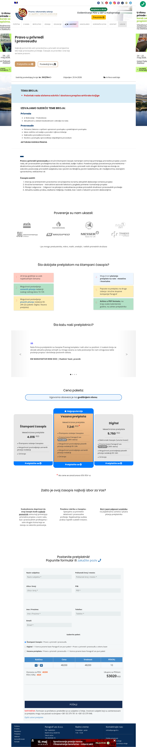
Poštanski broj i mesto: (85, 572)
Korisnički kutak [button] (99, 24)
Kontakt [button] (113, 24)
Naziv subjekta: (33, 572)
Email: (29, 620)
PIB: (77, 586)
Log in (122, 24)
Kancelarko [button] (84, 24)
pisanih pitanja (27, 302)
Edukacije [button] (57, 24)
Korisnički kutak (19, 739)
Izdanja (47, 24)
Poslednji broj (48, 64)
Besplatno (37, 24)
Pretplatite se (25, 64)
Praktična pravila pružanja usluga (117, 743)
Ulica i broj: (31, 586)
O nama (26, 24)
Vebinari (17, 737)
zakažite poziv (89, 560)
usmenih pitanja (27, 289)
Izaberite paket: (73, 634)
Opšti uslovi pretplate (34, 717)
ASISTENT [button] (70, 24)
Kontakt (16, 742)
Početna (16, 24)
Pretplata (17, 734)
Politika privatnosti (112, 738)
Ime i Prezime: (32, 609)
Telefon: (78, 609)
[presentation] (44, 692)
